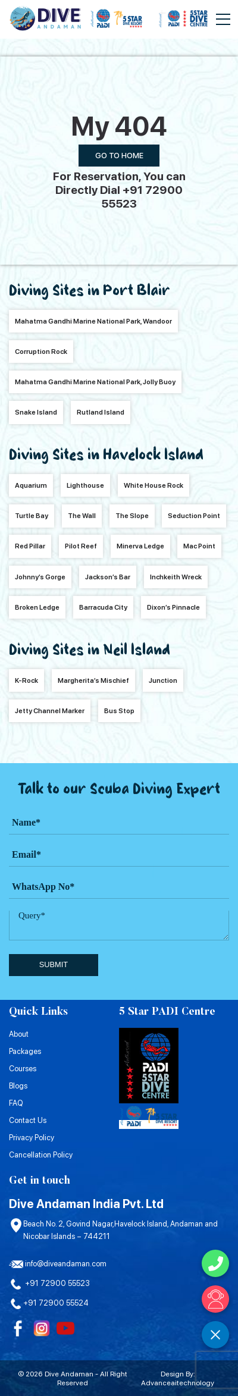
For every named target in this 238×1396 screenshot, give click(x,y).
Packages (25, 1051)
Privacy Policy (31, 1137)
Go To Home (119, 155)
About (19, 1034)
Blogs (18, 1085)
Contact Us (27, 1120)
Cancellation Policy (41, 1154)
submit (53, 964)
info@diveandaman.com (58, 1263)
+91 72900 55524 (49, 1302)
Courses (22, 1068)
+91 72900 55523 (49, 1283)
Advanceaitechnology (177, 1382)
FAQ (16, 1103)
